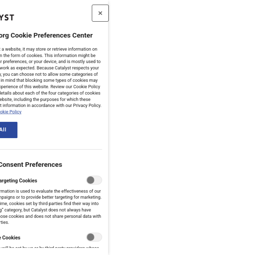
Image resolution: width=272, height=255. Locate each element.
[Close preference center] (77, 13)
